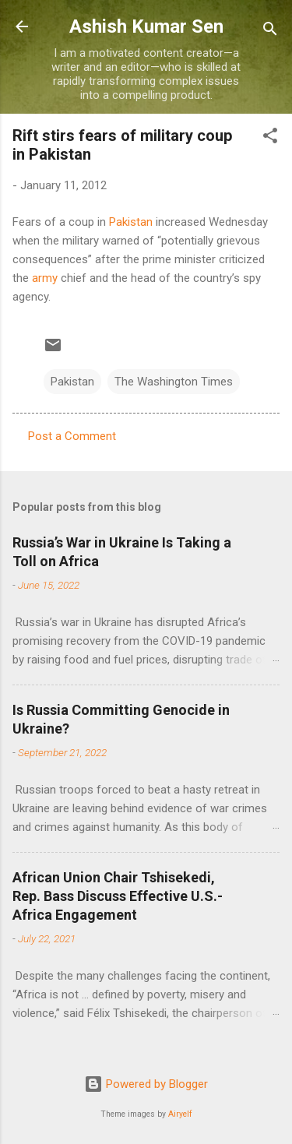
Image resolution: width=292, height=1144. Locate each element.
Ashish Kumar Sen (146, 26)
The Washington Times (173, 382)
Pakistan (131, 222)
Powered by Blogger (146, 1084)
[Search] (270, 31)
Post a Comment (72, 436)
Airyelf (180, 1114)
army (45, 278)
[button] (270, 138)
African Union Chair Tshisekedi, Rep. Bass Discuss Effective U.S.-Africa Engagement (117, 896)
